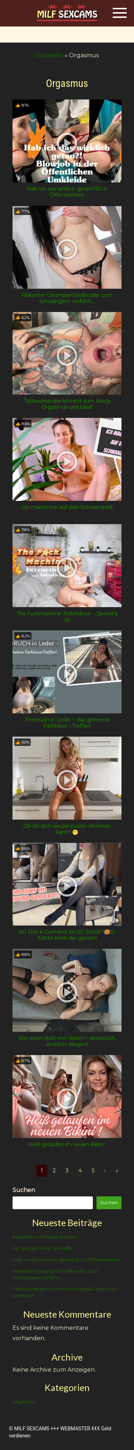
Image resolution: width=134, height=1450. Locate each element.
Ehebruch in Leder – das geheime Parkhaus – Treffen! (67, 723)
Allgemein (24, 1402)
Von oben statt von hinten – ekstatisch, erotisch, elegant (67, 1041)
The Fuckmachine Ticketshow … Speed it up (67, 616)
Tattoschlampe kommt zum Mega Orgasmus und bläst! (67, 404)
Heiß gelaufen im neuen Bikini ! (67, 1144)
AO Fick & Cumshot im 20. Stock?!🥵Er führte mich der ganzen (67, 935)
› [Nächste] (105, 1170)
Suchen (24, 1190)
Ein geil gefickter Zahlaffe (42, 1248)
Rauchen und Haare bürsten (45, 1237)
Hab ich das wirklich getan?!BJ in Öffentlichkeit (67, 192)
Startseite (49, 55)
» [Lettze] (117, 1170)
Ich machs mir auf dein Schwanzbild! (67, 507)
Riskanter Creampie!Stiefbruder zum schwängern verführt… (67, 298)
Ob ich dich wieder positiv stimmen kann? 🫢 (67, 829)
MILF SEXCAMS (31, 1428)
